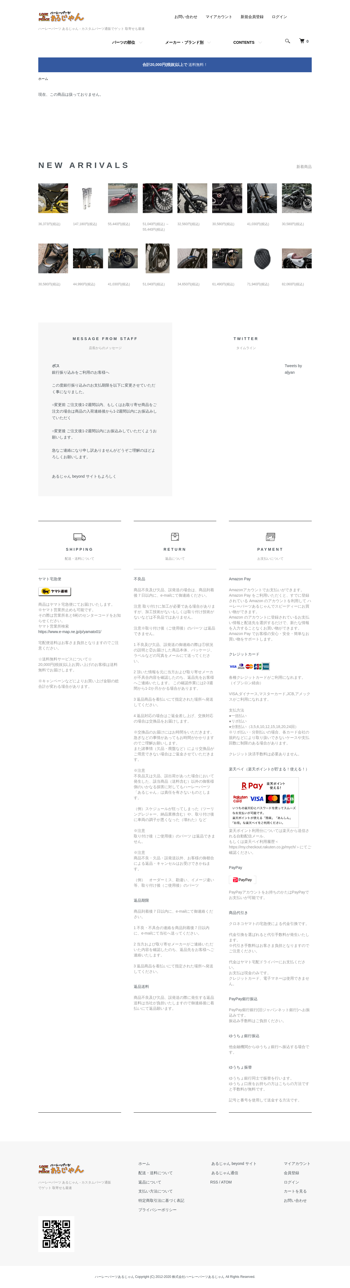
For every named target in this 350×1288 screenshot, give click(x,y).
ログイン (279, 16)
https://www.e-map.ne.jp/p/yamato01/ (69, 632)
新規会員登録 (252, 16)
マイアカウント (219, 16)
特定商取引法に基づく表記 (167, 1201)
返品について (155, 1182)
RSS (219, 1182)
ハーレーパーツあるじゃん (114, 1277)
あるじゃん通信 (228, 1173)
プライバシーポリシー (163, 1210)
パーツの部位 (123, 42)
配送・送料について (161, 1173)
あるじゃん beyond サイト (237, 1164)
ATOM (231, 1182)
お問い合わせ (185, 16)
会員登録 (292, 1173)
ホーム (43, 79)
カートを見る (296, 1191)
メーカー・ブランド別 (184, 42)
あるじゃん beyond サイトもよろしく (84, 476)
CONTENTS (244, 42)
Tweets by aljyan (293, 369)
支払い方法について (161, 1191)
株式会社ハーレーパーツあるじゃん (198, 1277)
